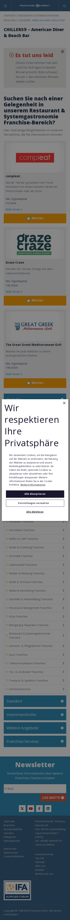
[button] (35, 503)
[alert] (35, 460)
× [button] (64, 403)
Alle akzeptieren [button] (34, 493)
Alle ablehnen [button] (34, 511)
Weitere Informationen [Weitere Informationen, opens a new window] (32, 484)
